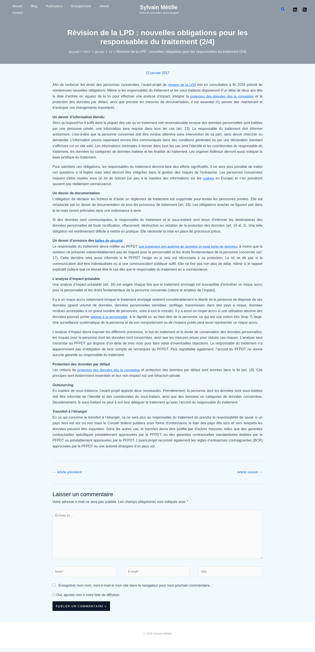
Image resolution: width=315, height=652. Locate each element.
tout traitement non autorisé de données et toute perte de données (189, 246)
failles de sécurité (109, 240)
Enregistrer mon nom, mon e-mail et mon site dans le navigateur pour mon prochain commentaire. (134, 589)
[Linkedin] (295, 9)
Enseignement (60, 9)
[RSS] (305, 9)
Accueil (13, 9)
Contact (91, 9)
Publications (39, 9)
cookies (208, 178)
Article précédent (68, 472)
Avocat (78, 9)
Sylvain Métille (158, 7)
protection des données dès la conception (221, 96)
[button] (283, 9)
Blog (24, 9)
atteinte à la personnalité (109, 317)
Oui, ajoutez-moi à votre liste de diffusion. (86, 599)
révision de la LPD (181, 85)
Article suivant (249, 472)
